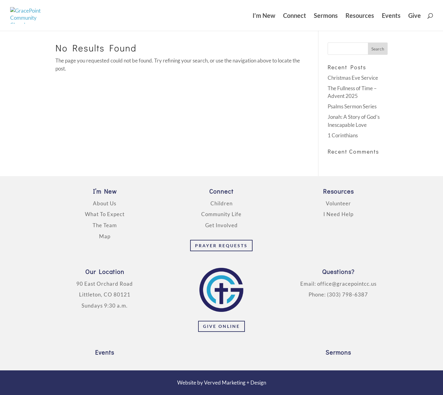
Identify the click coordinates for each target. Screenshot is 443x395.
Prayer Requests (221, 245)
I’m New (264, 16)
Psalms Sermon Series (352, 106)
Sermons (326, 16)
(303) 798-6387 (347, 294)
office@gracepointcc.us (347, 283)
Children (221, 203)
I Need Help (338, 214)
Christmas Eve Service (353, 78)
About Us (104, 203)
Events (391, 16)
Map (104, 236)
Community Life (221, 214)
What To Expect (105, 214)
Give (414, 16)
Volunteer (338, 203)
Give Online (221, 326)
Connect (294, 16)
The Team (105, 225)
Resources (359, 16)
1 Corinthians (343, 135)
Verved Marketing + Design (235, 382)
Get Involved (221, 225)
